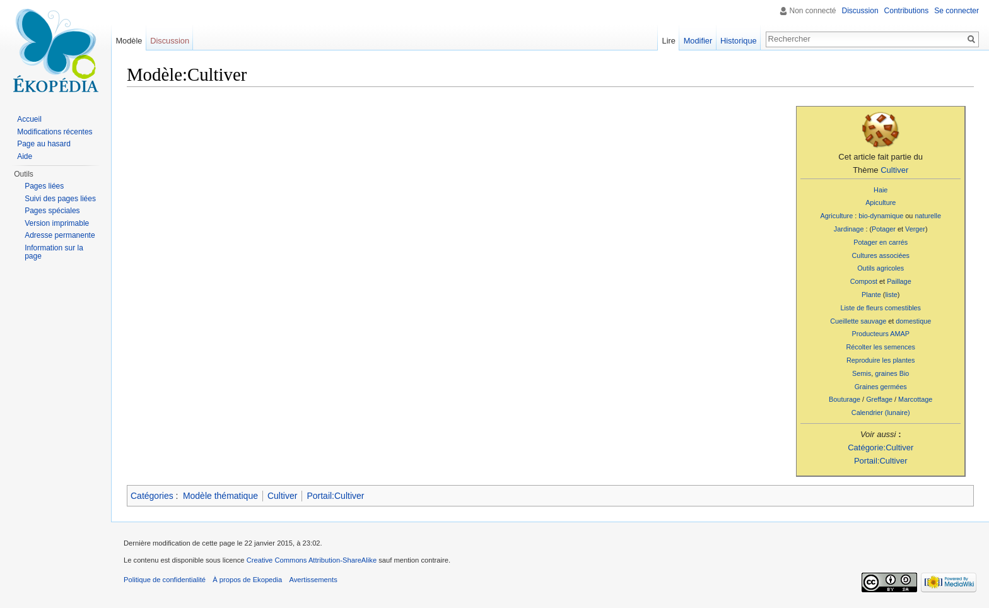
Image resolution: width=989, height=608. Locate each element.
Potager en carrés (880, 242)
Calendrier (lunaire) (880, 412)
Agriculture (836, 215)
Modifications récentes (54, 131)
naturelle (928, 215)
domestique (913, 321)
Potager (884, 229)
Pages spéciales (52, 210)
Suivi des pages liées (60, 198)
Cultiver (894, 170)
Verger (915, 229)
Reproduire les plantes (880, 360)
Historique (738, 40)
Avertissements (313, 579)
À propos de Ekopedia (247, 579)
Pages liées (44, 186)
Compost (863, 281)
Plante (871, 294)
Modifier (698, 40)
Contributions (906, 10)
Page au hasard (44, 143)
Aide (24, 156)
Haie (880, 190)
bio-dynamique (880, 215)
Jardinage (849, 229)
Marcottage (915, 399)
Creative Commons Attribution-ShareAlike (312, 560)
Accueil (29, 119)
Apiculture (880, 202)
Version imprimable (57, 223)
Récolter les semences (880, 347)
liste (891, 294)
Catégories (152, 496)
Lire (669, 40)
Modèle (128, 40)
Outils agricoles (880, 268)
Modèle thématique (220, 496)
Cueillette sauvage (858, 321)
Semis (861, 373)
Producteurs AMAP (880, 333)
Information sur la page (54, 252)
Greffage (879, 399)
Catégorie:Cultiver (880, 447)
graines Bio (892, 373)
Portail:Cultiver (881, 460)
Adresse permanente (60, 235)
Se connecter (956, 10)
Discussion (860, 10)
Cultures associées (880, 255)
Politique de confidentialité (165, 579)
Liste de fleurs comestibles (880, 308)
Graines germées (881, 386)
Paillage (899, 281)
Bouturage (844, 399)
